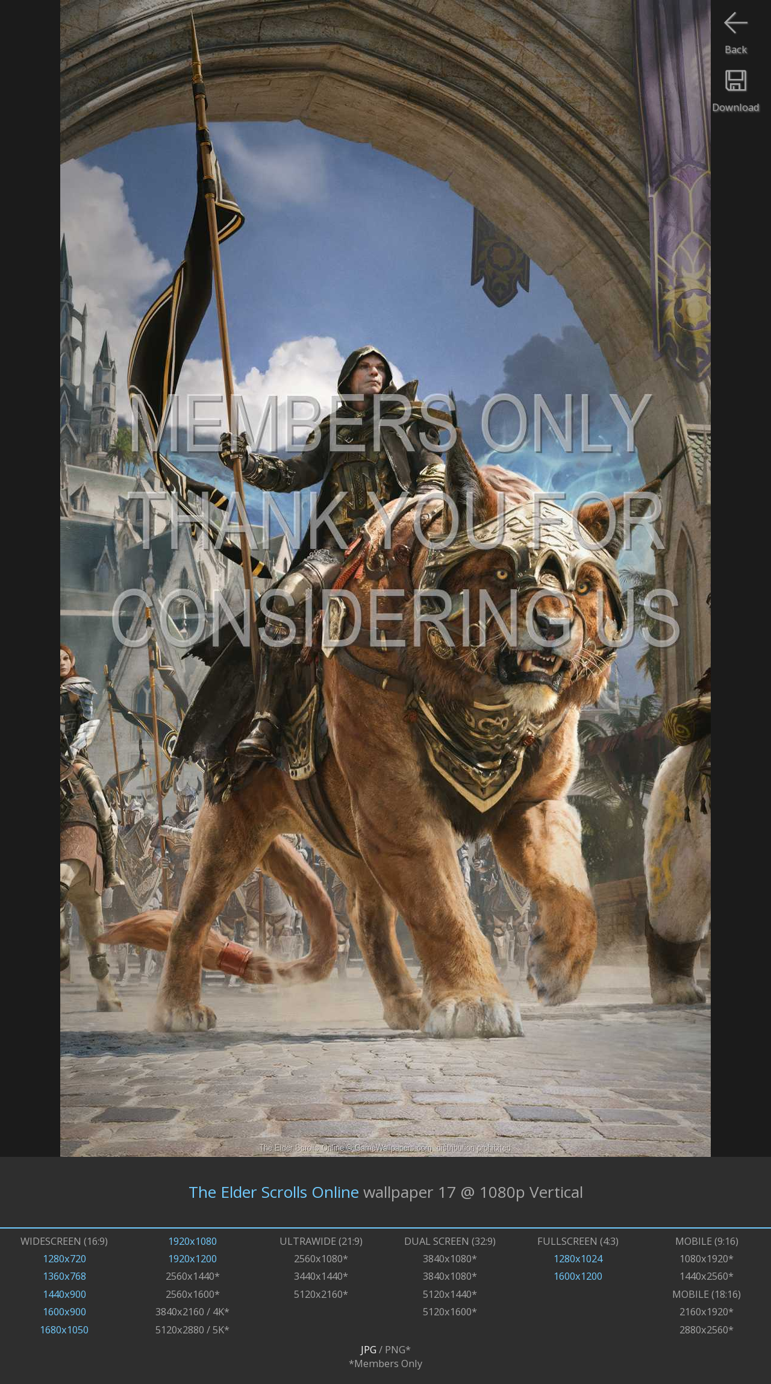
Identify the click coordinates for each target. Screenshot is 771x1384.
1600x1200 (578, 1276)
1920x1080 (192, 1241)
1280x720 (64, 1258)
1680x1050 (64, 1329)
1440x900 (64, 1294)
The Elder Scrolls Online (274, 1192)
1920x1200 (192, 1258)
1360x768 (64, 1276)
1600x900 (64, 1311)
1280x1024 (578, 1258)
